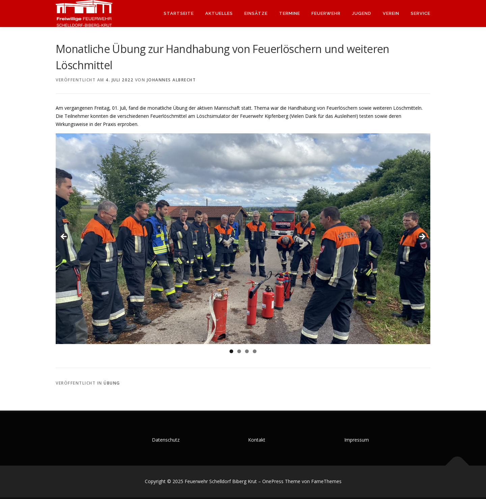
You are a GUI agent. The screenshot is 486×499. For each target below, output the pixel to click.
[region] (243, 238)
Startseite (179, 13)
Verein (391, 13)
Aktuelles (219, 13)
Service (420, 13)
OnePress (273, 481)
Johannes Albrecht (171, 80)
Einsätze (256, 13)
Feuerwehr (326, 13)
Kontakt (256, 440)
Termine (289, 13)
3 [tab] (247, 351)
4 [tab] (254, 351)
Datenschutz (166, 440)
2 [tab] (239, 351)
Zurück (64, 237)
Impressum (356, 440)
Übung (112, 383)
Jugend (361, 13)
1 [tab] (231, 351)
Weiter (422, 237)
